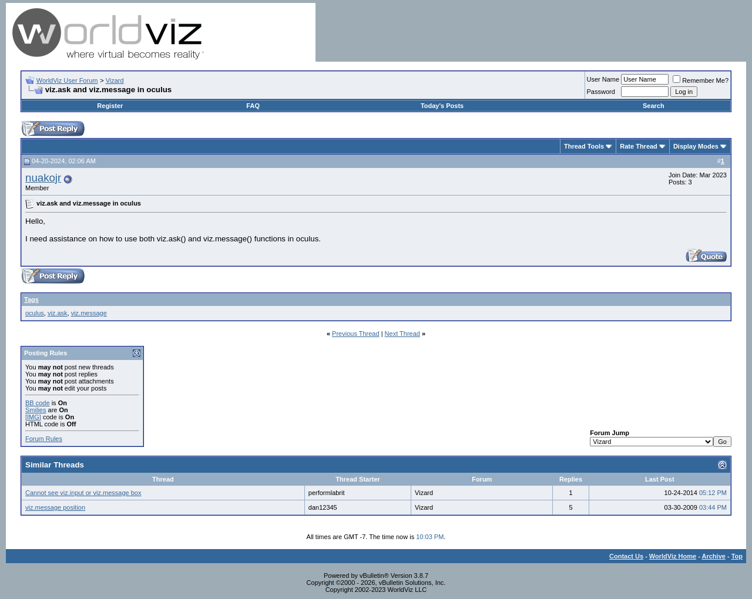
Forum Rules (43, 438)
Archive (714, 556)
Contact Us (626, 556)
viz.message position (55, 507)
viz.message (89, 313)
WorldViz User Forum (67, 80)
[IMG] (33, 416)
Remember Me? (700, 80)
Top (737, 556)
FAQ (253, 105)
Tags (31, 299)
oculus (34, 313)
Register (110, 105)
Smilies (35, 409)
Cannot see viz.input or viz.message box (83, 492)
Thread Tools (584, 146)
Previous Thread (356, 333)
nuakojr (43, 177)
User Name (603, 79)
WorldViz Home (672, 556)
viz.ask (58, 313)
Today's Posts (442, 105)
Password (601, 91)
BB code (37, 402)
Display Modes (696, 146)
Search (653, 105)
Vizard (115, 80)
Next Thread (402, 333)
